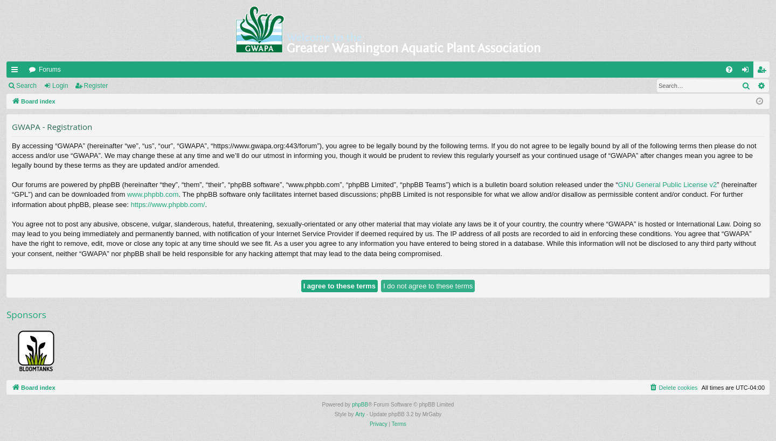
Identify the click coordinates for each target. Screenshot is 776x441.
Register (96, 85)
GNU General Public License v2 (667, 185)
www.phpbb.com (152, 194)
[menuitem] (729, 69)
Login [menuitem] (747, 72)
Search (26, 85)
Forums (50, 69)
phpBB (360, 405)
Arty (360, 414)
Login (60, 85)
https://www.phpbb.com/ (167, 205)
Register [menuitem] (764, 72)
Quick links (17, 72)
